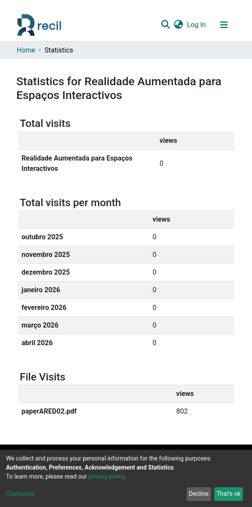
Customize (20, 493)
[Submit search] (165, 25)
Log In (197, 25)
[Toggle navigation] (224, 25)
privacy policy (106, 476)
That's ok (228, 493)
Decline (199, 493)
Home (26, 50)
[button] (178, 25)
